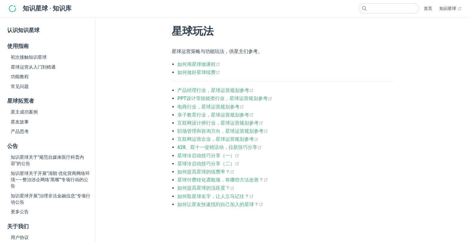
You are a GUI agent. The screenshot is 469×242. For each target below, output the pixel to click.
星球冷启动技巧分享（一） (208, 155)
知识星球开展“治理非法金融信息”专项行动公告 (50, 199)
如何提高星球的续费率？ (205, 172)
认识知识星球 (23, 30)
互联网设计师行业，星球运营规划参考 (220, 123)
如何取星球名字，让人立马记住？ (215, 196)
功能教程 (20, 76)
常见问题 (20, 86)
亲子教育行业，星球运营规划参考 (215, 115)
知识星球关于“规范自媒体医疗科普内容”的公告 (47, 160)
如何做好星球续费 (198, 72)
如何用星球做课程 (198, 64)
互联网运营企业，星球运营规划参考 (217, 139)
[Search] (389, 8)
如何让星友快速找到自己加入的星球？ (220, 204)
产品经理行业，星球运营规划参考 (215, 90)
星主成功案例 (24, 112)
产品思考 (20, 131)
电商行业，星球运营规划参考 (210, 107)
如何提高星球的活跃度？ (205, 188)
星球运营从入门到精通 (33, 67)
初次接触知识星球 (29, 57)
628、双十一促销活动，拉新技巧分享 (219, 147)
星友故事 (20, 122)
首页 (428, 8)
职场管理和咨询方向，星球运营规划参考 (222, 131)
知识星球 (450, 8)
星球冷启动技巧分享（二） (208, 164)
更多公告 (20, 211)
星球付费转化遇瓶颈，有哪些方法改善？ (222, 180)
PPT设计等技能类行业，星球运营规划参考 (224, 98)
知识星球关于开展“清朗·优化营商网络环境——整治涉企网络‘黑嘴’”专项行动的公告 (50, 180)
